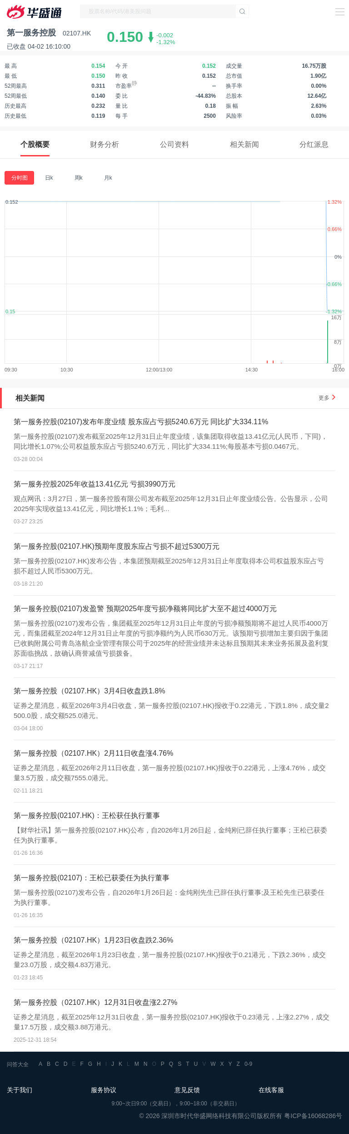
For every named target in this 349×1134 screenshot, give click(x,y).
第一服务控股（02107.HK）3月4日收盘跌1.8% (89, 691)
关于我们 (19, 1090)
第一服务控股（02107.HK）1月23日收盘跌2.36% (93, 940)
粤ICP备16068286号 (313, 1115)
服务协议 (103, 1090)
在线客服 (271, 1090)
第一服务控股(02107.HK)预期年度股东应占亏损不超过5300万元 (116, 546)
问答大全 (18, 1064)
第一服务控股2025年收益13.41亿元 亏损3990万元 (94, 484)
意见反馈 (187, 1090)
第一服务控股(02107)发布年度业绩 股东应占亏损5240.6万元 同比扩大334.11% (141, 422)
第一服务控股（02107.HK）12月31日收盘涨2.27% (95, 1002)
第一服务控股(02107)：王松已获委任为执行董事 (92, 878)
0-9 (248, 1064)
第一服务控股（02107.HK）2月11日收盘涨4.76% (93, 753)
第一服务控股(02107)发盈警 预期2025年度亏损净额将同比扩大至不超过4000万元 (145, 608)
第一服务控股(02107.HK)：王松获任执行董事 (87, 815)
